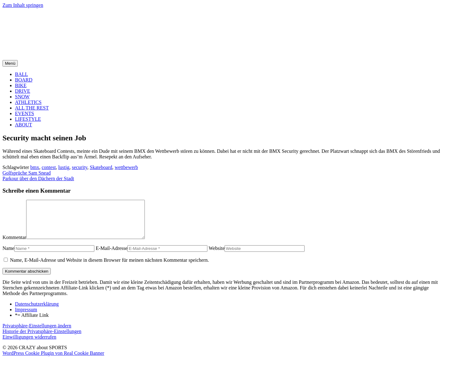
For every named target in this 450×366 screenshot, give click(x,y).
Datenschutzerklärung (37, 311)
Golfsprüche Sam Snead (26, 173)
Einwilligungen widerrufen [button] (29, 344)
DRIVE (22, 91)
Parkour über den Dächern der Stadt (38, 178)
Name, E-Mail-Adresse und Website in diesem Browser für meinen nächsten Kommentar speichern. (109, 267)
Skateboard (101, 167)
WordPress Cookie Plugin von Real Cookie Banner (53, 360)
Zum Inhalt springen (22, 5)
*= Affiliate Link (32, 322)
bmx (34, 167)
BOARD (23, 79)
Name (8, 255)
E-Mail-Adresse (111, 255)
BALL (21, 74)
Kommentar (14, 244)
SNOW (22, 96)
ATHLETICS (28, 102)
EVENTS (24, 113)
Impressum (26, 317)
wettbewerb (126, 167)
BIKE (20, 85)
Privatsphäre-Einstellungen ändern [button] (36, 333)
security (80, 167)
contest (49, 167)
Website (217, 255)
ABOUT (23, 124)
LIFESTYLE (28, 119)
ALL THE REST (32, 107)
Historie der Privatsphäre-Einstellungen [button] (41, 338)
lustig (63, 167)
